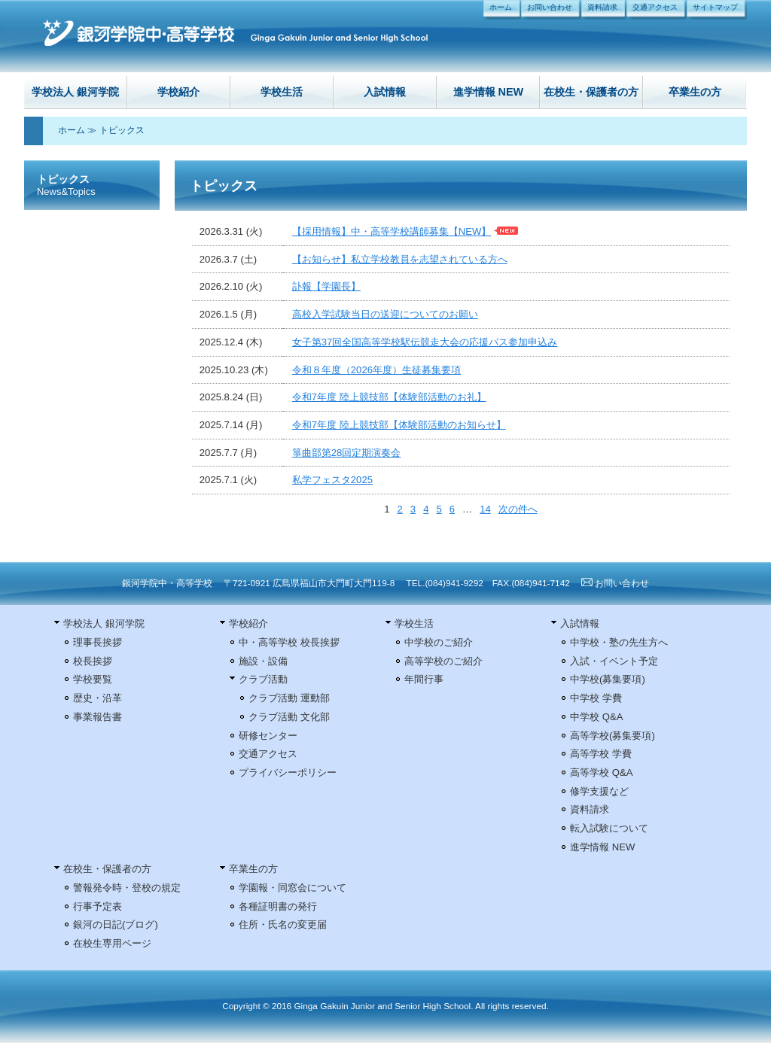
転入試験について (609, 828)
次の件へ (518, 509)
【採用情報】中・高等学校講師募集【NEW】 (392, 231)
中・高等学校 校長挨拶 (289, 642)
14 (485, 509)
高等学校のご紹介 (443, 661)
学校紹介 (178, 92)
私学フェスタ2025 (332, 479)
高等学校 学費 (601, 753)
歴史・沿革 (97, 698)
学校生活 (282, 92)
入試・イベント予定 (614, 661)
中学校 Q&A (596, 716)
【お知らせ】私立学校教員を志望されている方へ (399, 259)
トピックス (122, 130)
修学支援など (599, 791)
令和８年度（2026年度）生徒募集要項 (376, 370)
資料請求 (602, 7)
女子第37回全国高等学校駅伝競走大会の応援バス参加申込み (425, 342)
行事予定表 (97, 906)
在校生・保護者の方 (591, 92)
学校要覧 (92, 679)
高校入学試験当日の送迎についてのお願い (385, 314)
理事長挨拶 (97, 642)
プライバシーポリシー (288, 772)
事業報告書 (97, 716)
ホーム (500, 7)
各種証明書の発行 (278, 906)
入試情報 (385, 92)
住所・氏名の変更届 (283, 924)
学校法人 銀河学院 (75, 92)
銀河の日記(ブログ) (115, 924)
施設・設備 (263, 661)
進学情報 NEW (488, 92)
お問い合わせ (549, 7)
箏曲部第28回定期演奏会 (346, 452)
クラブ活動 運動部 (289, 698)
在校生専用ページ (112, 943)
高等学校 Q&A (601, 772)
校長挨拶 (92, 661)
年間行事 (423, 679)
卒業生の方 (695, 92)
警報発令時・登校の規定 (127, 887)
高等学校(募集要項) (612, 735)
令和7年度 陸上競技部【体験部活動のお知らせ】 (399, 424)
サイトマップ (715, 7)
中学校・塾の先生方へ (619, 642)
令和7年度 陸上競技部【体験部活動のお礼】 (389, 397)
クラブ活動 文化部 (289, 716)
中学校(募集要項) (607, 679)
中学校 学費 (596, 698)
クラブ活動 (263, 679)
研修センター (268, 735)
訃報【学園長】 (326, 286)
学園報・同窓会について (292, 887)
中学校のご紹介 (438, 642)
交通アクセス (655, 7)
